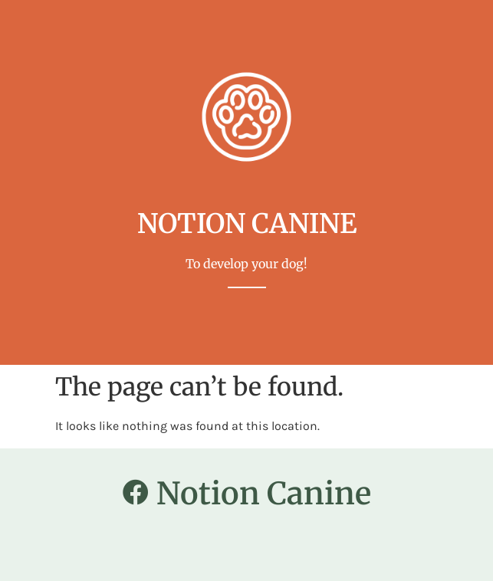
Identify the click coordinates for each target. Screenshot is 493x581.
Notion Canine (263, 493)
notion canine (247, 224)
